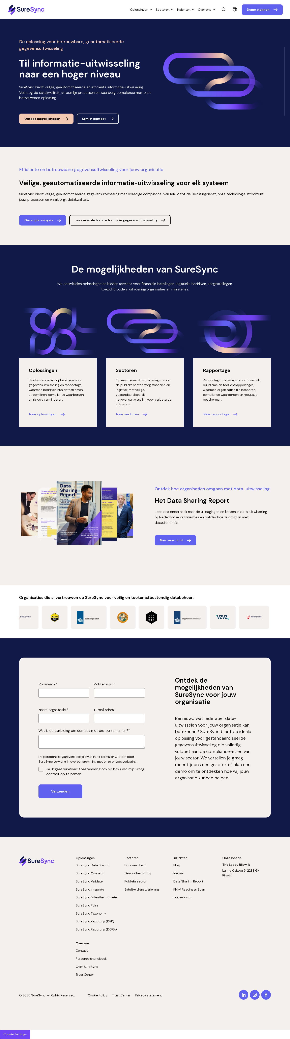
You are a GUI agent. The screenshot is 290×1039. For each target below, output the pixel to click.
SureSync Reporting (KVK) (95, 921)
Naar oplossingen (43, 414)
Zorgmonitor (182, 897)
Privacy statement (148, 995)
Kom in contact (94, 119)
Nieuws (178, 873)
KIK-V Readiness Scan (189, 889)
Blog (176, 865)
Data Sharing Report (188, 881)
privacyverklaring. (124, 761)
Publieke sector (135, 881)
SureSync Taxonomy (91, 913)
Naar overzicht (171, 540)
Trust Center (85, 974)
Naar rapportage (216, 414)
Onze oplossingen (38, 220)
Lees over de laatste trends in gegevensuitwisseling (116, 220)
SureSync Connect (90, 873)
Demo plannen (258, 9)
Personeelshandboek (91, 959)
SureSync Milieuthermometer (97, 897)
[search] (223, 9)
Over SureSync (87, 967)
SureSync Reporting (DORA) (96, 929)
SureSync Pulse (87, 905)
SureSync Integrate (90, 889)
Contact (82, 950)
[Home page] (26, 9)
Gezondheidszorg (137, 873)
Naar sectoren (127, 414)
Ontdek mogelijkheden (42, 119)
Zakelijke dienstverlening (141, 889)
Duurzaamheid (135, 865)
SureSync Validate (89, 881)
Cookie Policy (97, 995)
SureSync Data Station (92, 865)
